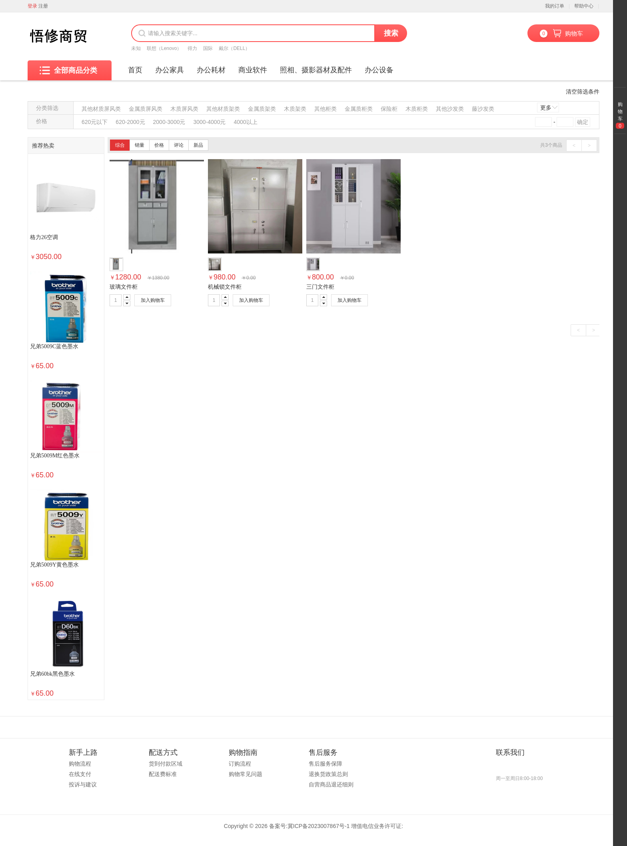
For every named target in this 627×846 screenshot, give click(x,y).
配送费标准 (163, 774)
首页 (135, 70)
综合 (120, 145)
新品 (198, 145)
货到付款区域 (165, 763)
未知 (136, 48)
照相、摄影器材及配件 (316, 70)
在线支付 (80, 774)
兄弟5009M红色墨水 (55, 456)
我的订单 (554, 6)
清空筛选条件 (582, 91)
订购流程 (240, 763)
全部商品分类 (68, 70)
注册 (43, 6)
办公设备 (379, 70)
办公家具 (169, 70)
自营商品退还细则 (331, 784)
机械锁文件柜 (225, 286)
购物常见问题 (245, 774)
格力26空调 (44, 237)
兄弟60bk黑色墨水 (52, 674)
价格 (159, 145)
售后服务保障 (325, 763)
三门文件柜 (320, 286)
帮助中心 (583, 6)
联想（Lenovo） (164, 48)
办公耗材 (211, 70)
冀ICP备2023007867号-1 (319, 826)
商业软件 (252, 70)
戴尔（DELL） (234, 48)
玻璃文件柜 (124, 286)
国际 (208, 48)
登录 (32, 6)
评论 (179, 145)
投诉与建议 (83, 784)
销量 (139, 145)
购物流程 (80, 763)
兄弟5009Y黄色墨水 (54, 565)
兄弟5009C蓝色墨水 (54, 346)
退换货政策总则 (328, 774)
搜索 (391, 33)
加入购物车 (153, 300)
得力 (192, 48)
